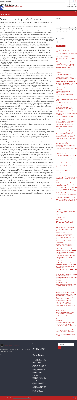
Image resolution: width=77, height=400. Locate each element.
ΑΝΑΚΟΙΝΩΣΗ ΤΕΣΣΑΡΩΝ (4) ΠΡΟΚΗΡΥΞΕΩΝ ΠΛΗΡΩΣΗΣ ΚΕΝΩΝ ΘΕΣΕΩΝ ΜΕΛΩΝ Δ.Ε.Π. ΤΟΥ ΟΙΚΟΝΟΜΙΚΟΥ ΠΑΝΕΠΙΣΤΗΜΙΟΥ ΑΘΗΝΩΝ (66, 196)
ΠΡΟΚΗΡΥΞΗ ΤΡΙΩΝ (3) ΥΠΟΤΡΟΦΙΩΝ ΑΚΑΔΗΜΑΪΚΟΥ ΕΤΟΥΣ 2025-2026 (38, 374)
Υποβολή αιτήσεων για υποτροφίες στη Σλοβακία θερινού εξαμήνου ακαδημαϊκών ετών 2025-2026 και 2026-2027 (66, 279)
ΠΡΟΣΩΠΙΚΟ (23, 11)
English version (5, 14)
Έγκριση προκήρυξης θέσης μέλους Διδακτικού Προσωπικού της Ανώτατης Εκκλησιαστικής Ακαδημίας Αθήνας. (66, 286)
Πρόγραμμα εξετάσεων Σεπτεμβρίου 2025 (65, 322)
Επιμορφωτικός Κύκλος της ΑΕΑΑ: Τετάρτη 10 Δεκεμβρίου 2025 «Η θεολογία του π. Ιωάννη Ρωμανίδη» (65, 213)
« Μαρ (57, 35)
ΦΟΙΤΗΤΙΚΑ (16, 11)
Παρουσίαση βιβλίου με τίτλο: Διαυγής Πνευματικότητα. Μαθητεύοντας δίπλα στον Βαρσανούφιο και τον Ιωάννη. (65, 231)
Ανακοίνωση (58, 174)
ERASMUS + (39, 11)
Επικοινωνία (74, 8)
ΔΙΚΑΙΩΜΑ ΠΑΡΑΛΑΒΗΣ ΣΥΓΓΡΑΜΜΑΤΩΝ (65, 160)
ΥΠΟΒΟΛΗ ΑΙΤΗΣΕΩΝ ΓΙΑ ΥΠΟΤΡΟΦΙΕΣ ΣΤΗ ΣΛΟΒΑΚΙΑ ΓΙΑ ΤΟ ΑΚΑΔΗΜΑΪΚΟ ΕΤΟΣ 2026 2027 (65, 50)
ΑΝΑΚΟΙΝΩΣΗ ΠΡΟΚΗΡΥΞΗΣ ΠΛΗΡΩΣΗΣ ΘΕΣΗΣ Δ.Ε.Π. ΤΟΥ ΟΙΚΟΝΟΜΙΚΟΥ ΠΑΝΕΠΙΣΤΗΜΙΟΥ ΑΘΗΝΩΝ (66, 201)
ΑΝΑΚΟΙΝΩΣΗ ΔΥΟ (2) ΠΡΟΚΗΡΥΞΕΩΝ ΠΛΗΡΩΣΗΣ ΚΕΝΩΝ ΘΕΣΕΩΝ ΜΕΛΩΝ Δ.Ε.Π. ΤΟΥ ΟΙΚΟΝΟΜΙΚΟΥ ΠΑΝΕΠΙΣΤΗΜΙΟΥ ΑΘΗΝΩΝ (66, 177)
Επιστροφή (51, 198)
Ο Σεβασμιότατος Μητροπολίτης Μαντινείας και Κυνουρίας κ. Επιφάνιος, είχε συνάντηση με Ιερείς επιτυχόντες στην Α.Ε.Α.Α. (66, 184)
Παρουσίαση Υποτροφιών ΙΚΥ (62, 206)
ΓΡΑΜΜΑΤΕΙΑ (32, 11)
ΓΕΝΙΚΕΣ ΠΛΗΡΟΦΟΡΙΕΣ (6, 11)
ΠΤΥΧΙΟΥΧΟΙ (47, 11)
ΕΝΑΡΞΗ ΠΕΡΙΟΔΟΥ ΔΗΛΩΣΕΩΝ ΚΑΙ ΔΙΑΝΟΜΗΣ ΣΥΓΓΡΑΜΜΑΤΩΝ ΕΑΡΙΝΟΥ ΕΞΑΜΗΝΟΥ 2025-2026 (66, 84)
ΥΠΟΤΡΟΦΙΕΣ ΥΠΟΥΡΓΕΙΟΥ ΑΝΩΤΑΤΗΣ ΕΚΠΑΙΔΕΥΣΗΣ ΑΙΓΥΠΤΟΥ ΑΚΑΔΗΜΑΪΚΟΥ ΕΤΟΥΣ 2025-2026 (66, 326)
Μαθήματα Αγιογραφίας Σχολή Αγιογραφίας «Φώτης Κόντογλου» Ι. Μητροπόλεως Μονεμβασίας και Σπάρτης (65, 314)
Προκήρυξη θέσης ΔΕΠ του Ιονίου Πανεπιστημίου (66, 187)
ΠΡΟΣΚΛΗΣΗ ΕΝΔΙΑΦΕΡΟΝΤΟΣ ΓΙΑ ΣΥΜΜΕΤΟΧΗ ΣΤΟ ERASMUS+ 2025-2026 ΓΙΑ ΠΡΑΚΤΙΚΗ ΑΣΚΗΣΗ (65, 104)
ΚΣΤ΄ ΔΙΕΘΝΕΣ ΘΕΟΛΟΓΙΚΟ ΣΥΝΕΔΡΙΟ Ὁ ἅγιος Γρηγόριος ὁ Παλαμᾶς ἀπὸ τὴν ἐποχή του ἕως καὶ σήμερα (66, 99)
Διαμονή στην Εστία (60, 320)
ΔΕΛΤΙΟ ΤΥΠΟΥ (59, 289)
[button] (1, 8)
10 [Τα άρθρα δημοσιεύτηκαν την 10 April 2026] (69, 25)
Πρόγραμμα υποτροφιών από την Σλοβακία (65, 130)
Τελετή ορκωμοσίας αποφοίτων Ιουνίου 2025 (65, 255)
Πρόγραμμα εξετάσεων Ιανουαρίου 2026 (64, 180)
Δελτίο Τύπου (59, 204)
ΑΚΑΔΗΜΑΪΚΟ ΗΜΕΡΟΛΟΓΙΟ (62, 282)
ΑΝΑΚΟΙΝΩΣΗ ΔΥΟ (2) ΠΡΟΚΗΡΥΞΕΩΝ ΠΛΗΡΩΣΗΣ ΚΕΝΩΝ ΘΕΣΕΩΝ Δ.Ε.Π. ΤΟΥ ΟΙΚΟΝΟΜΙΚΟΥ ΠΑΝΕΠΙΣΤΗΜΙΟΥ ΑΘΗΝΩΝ (65, 223)
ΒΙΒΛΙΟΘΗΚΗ (66, 11)
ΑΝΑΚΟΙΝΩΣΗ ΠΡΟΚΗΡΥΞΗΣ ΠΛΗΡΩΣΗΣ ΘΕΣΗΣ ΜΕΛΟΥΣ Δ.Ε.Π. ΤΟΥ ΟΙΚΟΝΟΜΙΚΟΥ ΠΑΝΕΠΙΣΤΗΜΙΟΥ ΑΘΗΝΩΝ (66, 55)
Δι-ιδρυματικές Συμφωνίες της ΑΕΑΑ (63, 300)
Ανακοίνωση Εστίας (60, 168)
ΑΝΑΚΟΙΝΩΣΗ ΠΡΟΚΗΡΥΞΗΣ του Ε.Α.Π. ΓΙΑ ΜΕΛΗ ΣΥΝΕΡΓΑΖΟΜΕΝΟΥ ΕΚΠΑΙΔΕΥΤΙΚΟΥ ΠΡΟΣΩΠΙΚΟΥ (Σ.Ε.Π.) (65, 118)
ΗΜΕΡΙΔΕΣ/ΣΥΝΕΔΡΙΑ (56, 11)
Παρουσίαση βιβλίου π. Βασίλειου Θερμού (65, 124)
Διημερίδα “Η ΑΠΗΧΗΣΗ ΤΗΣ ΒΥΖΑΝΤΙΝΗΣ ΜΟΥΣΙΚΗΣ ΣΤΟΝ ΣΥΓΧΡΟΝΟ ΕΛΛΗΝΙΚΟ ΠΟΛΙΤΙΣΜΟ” (65, 245)
